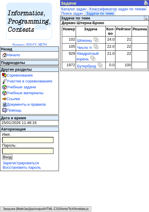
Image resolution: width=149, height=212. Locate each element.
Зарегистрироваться (21, 163)
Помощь (14, 110)
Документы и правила (26, 104)
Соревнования (20, 75)
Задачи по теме (100, 13)
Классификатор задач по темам (118, 9)
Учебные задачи (21, 87)
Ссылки (13, 99)
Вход (7, 157)
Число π (84, 47)
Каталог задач (73, 9)
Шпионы (84, 40)
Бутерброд (86, 66)
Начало (13, 55)
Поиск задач (72, 13)
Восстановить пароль (22, 167)
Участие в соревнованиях (29, 81)
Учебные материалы (25, 93)
